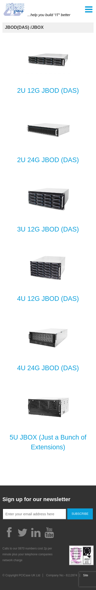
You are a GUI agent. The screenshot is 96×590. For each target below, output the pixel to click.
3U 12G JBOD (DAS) (48, 229)
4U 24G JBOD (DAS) (48, 368)
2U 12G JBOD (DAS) (48, 90)
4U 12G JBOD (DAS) (48, 298)
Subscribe (80, 514)
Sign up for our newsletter (36, 499)
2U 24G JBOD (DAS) (48, 160)
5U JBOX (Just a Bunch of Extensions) (48, 442)
